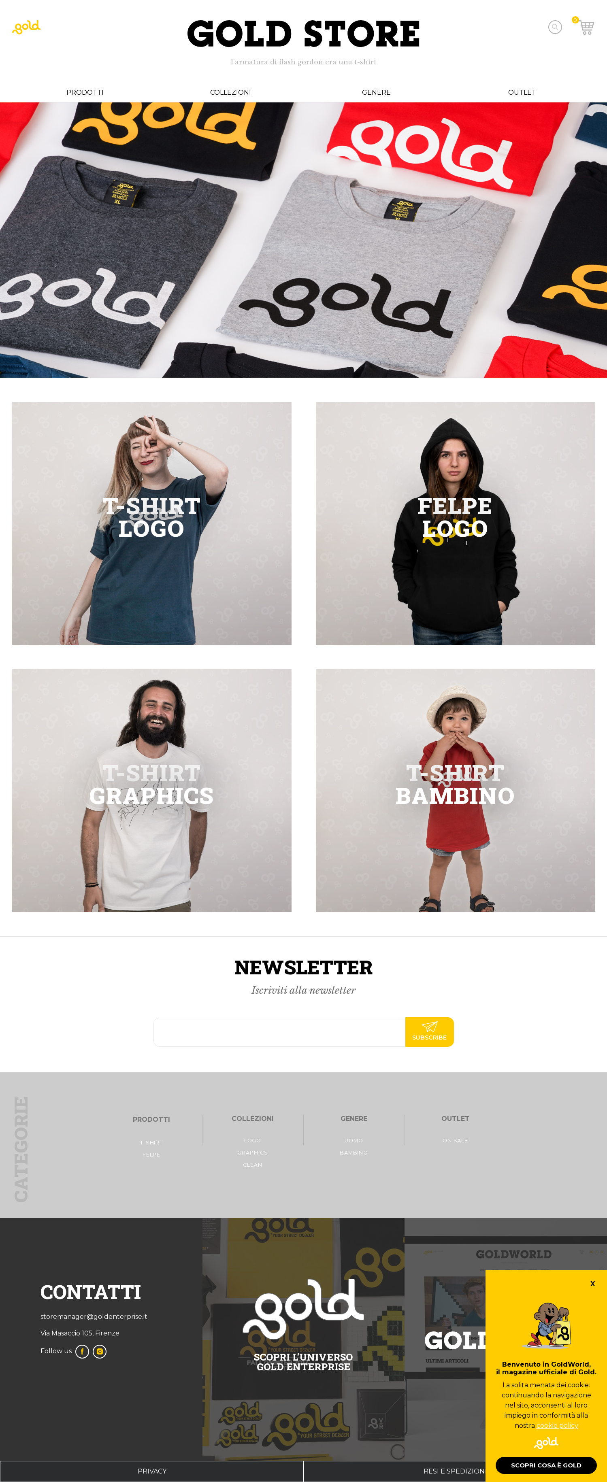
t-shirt (151, 1143)
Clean (252, 1165)
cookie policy (557, 1425)
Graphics (252, 1153)
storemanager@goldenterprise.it (93, 1316)
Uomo (354, 1141)
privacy (152, 1471)
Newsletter (303, 967)
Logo (253, 1141)
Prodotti (85, 92)
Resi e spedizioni (455, 1471)
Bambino (354, 1153)
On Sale (455, 1141)
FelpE (152, 1155)
